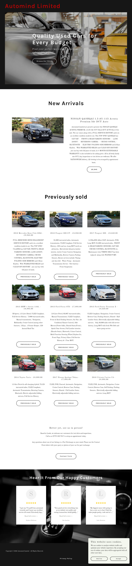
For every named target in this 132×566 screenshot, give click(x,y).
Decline (99, 558)
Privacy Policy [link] (66, 558)
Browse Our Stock (44, 61)
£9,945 (94, 169)
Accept (118, 558)
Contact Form (66, 456)
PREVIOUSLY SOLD (28, 277)
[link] (32, 7)
